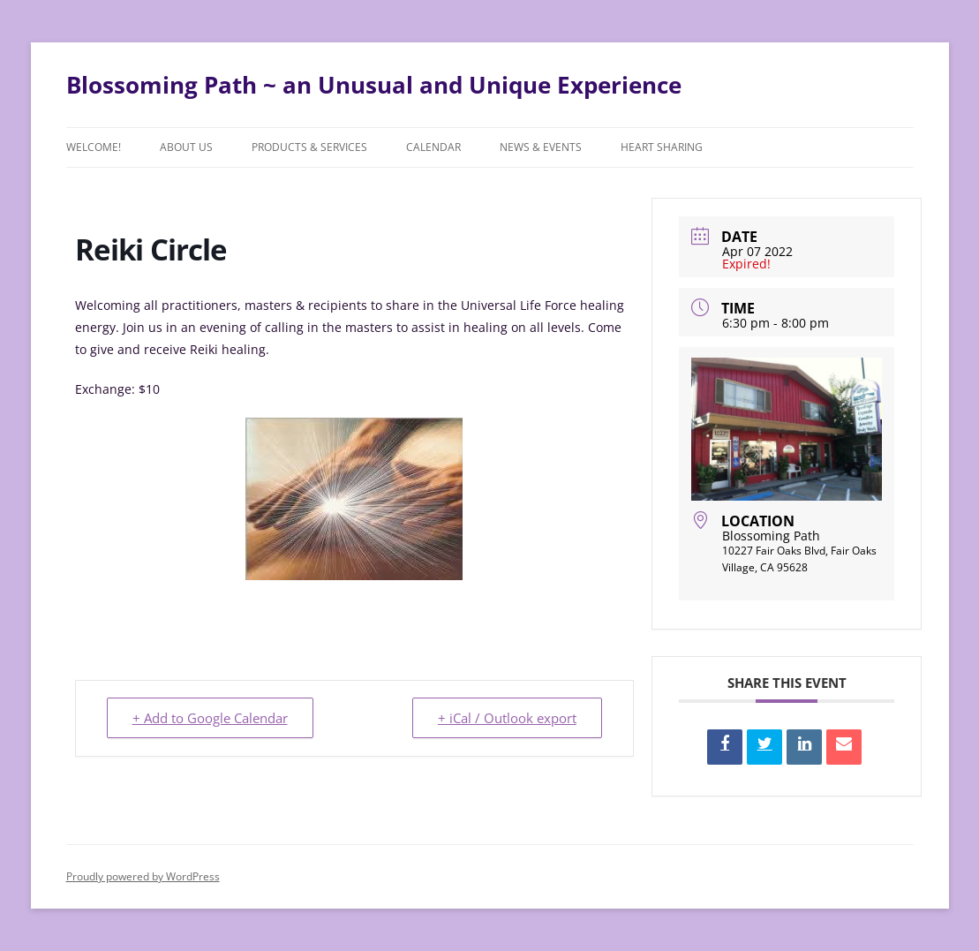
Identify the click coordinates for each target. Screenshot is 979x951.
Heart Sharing (662, 147)
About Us (186, 147)
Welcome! (93, 147)
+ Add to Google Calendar (210, 718)
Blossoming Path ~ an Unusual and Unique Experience (374, 85)
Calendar (433, 147)
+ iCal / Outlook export (507, 718)
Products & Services (309, 147)
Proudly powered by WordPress (143, 876)
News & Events (541, 147)
